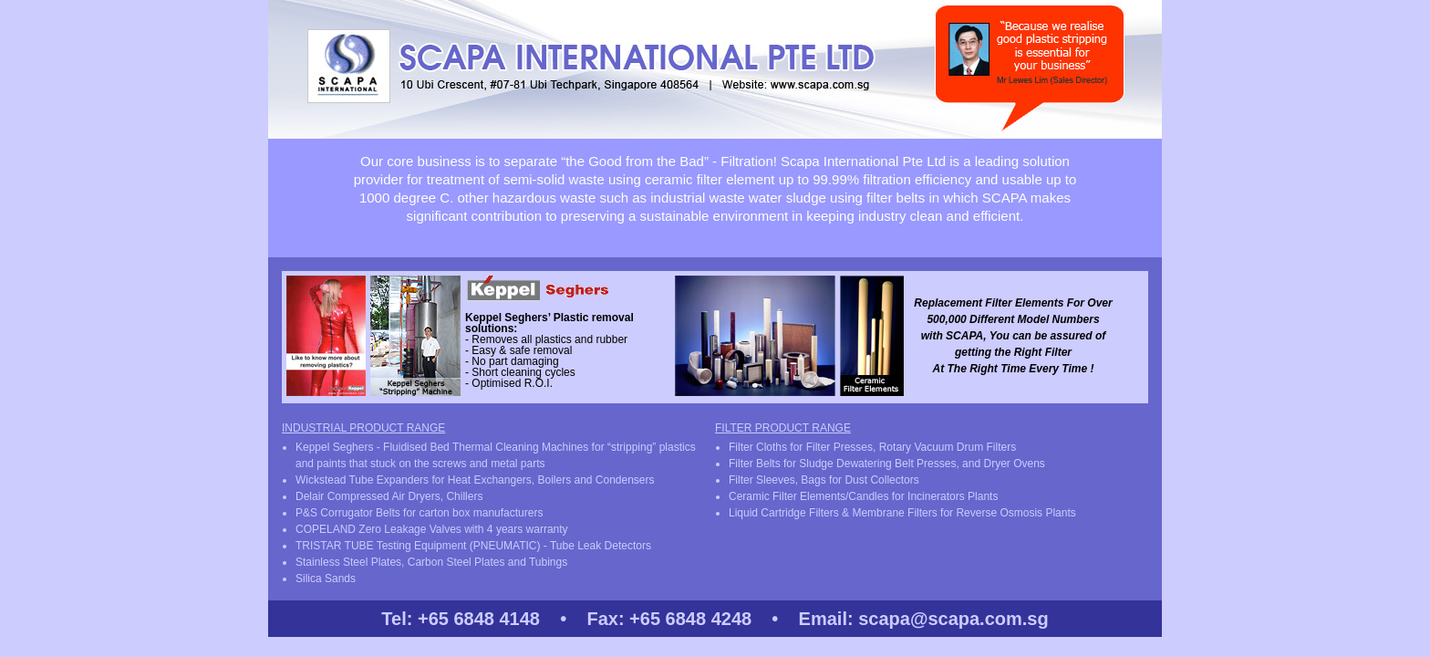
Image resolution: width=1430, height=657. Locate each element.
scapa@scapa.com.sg (953, 619)
